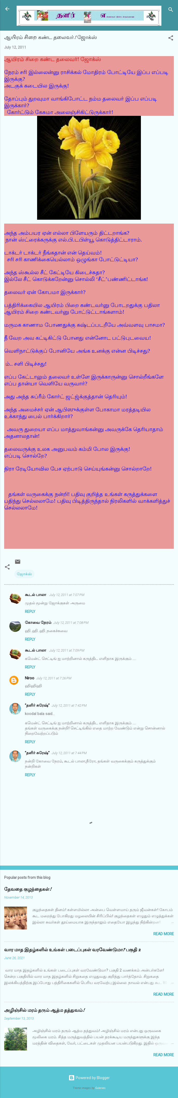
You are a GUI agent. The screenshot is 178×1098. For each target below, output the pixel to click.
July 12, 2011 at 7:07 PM (66, 595)
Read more (163, 934)
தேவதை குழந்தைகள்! (27, 889)
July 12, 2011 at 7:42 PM (69, 705)
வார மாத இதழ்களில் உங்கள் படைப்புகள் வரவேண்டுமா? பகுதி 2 (72, 950)
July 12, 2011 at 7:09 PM (66, 650)
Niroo (29, 678)
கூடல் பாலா (36, 594)
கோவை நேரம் (38, 622)
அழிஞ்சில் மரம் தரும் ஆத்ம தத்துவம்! (44, 1010)
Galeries (100, 1088)
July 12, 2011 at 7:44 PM (69, 753)
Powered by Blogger (89, 1077)
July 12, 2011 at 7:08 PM (70, 623)
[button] (171, 39)
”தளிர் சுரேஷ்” (37, 705)
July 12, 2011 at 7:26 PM (53, 678)
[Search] (171, 10)
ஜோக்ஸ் (24, 574)
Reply (30, 612)
